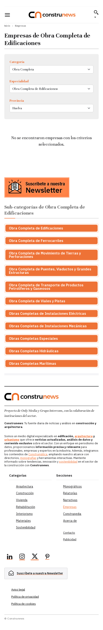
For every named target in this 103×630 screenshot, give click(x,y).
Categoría (17, 62)
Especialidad (19, 81)
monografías (28, 458)
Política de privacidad (25, 597)
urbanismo (11, 439)
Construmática (37, 454)
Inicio (7, 25)
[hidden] (35, 573)
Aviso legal (18, 589)
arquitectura (84, 436)
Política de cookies (23, 604)
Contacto (69, 533)
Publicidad (69, 539)
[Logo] (52, 15)
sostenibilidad (68, 461)
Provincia (17, 101)
